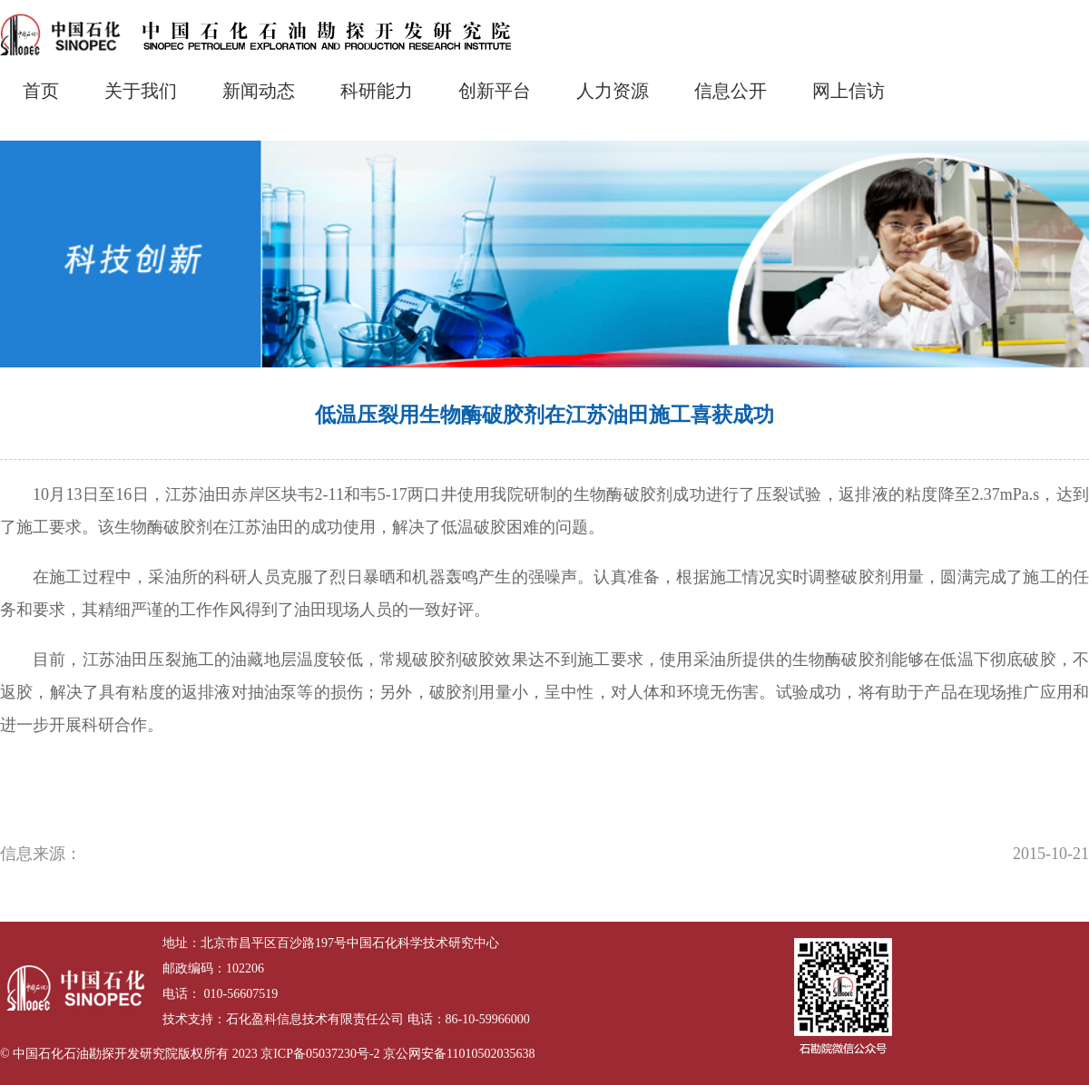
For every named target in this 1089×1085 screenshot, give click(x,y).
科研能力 (376, 91)
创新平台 (494, 91)
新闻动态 (258, 91)
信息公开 (730, 91)
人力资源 (612, 91)
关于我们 (140, 91)
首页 (41, 91)
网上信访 (848, 91)
